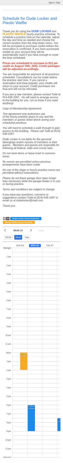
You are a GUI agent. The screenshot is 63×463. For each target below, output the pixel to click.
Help (58, 3)
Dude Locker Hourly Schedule (25, 218)
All (8, 218)
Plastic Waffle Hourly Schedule (19, 222)
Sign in (52, 3)
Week (18, 237)
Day (27, 237)
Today (41, 230)
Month (8, 237)
